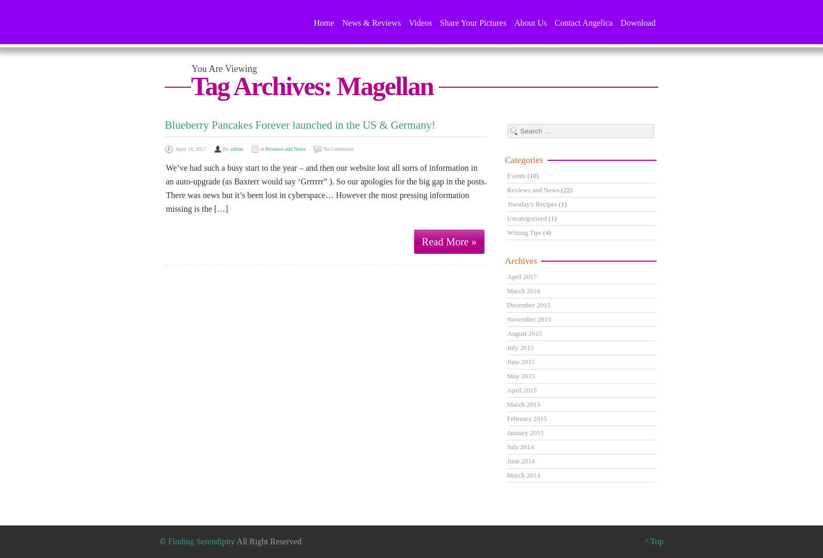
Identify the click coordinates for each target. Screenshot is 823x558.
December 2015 (529, 305)
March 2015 (523, 404)
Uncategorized (527, 218)
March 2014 (523, 475)
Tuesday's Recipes (532, 204)
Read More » (449, 241)
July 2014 (520, 447)
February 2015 (527, 418)
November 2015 (529, 319)
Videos (420, 22)
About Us (530, 22)
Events (516, 176)
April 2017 (522, 277)
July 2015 (520, 348)
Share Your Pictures (473, 22)
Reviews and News (286, 149)
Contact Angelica (584, 22)
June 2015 (521, 362)
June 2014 (521, 461)
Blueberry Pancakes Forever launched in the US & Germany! (300, 125)
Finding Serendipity (201, 541)
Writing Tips (524, 232)
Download (638, 22)
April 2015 (522, 390)
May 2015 (521, 376)
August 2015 (524, 333)
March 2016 (523, 291)
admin (237, 149)
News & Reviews (371, 22)
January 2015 (525, 433)
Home (324, 22)
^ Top (654, 541)
